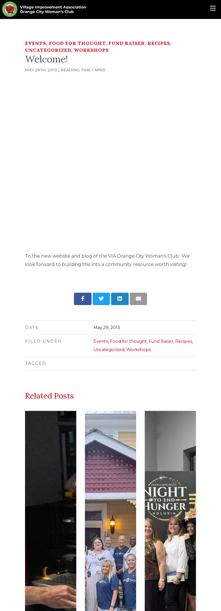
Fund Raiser (126, 43)
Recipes (159, 43)
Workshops (91, 50)
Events (35, 43)
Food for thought (77, 43)
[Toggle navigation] (213, 8)
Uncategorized (48, 50)
